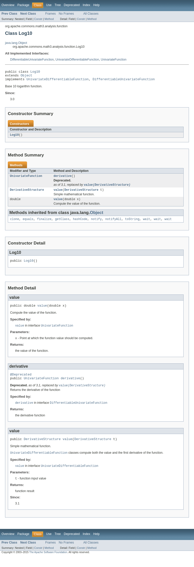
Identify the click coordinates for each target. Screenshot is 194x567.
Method (49, 18)
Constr (38, 18)
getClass (62, 224)
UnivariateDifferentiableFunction (77, 59)
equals (28, 224)
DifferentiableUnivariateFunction (32, 59)
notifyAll (113, 224)
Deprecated (72, 5)
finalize (44, 224)
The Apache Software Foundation (48, 562)
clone (14, 224)
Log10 (35, 72)
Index (86, 5)
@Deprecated (21, 382)
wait (146, 224)
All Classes (91, 13)
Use (49, 5)
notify (96, 224)
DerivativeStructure (27, 194)
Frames (50, 13)
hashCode (80, 224)
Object (26, 76)
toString (132, 224)
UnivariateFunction (113, 59)
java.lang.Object (16, 43)
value (58, 194)
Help (96, 5)
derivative (62, 179)
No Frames (66, 13)
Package (23, 5)
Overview (8, 5)
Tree (58, 5)
